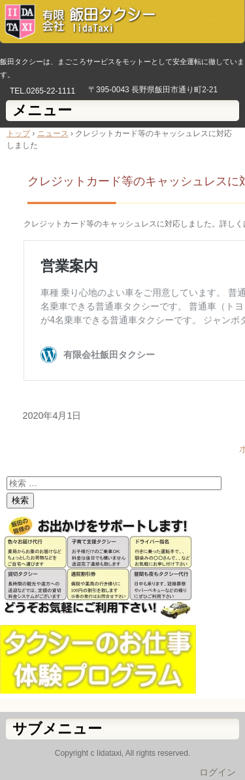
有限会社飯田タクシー (122, 26)
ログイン (217, 772)
